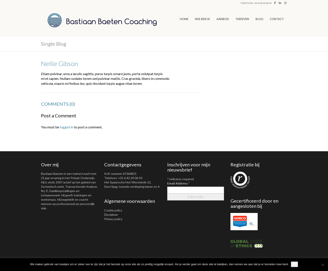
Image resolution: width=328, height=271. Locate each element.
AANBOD (222, 19)
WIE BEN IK (202, 19)
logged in (66, 127)
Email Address (178, 183)
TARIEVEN (242, 19)
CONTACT (277, 19)
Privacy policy (113, 219)
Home (184, 19)
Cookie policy (113, 210)
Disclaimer (111, 214)
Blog (259, 19)
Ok (294, 264)
